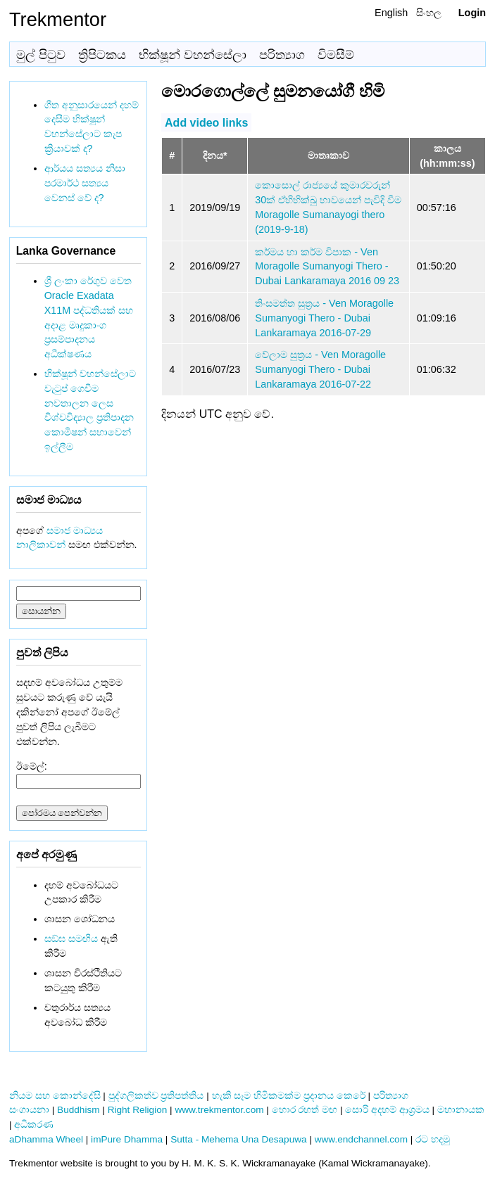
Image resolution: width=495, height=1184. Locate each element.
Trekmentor (57, 19)
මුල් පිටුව (40, 55)
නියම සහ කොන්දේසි (55, 1095)
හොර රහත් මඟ (305, 1110)
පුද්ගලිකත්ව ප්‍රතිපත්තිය (156, 1095)
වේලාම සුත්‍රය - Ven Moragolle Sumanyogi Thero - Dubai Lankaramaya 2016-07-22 (320, 369)
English (391, 12)
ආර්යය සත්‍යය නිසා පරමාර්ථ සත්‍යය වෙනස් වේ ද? (84, 183)
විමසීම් (336, 55)
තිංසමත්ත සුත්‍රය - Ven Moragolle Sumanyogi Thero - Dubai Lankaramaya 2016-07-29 (324, 318)
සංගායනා (29, 1110)
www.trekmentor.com (219, 1110)
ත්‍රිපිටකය (102, 55)
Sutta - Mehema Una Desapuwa (238, 1139)
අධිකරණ (34, 1124)
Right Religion (138, 1110)
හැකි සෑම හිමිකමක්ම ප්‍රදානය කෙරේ (288, 1095)
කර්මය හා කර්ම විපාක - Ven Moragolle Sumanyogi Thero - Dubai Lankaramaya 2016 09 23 (327, 266)
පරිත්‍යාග (282, 55)
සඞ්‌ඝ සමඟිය (71, 938)
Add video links (206, 122)
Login (472, 12)
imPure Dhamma (127, 1139)
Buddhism (78, 1110)
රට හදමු (432, 1139)
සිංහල (428, 12)
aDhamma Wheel (46, 1139)
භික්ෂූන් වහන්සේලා (192, 55)
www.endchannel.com (361, 1139)
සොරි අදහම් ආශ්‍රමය (387, 1110)
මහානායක (460, 1110)
